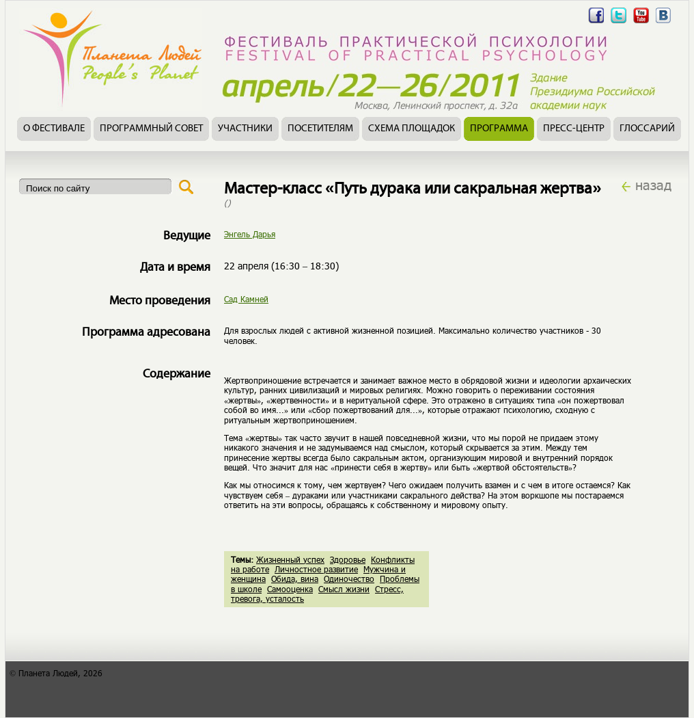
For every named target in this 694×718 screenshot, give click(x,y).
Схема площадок (411, 129)
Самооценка (290, 589)
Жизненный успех (290, 559)
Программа (499, 129)
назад (653, 184)
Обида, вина (294, 578)
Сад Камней (246, 299)
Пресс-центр (574, 129)
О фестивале (54, 129)
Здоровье (347, 559)
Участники (245, 129)
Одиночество (349, 578)
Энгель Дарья (249, 234)
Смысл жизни (344, 589)
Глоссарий (647, 129)
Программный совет (151, 129)
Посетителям (320, 129)
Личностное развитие (316, 569)
